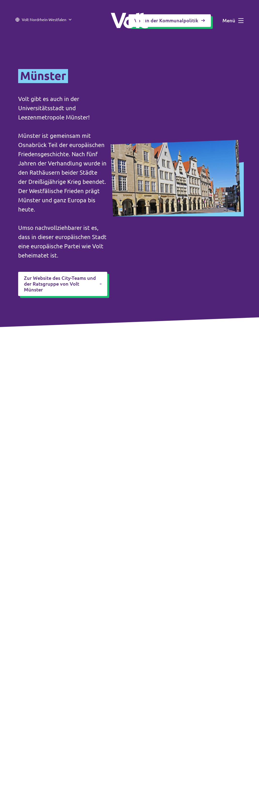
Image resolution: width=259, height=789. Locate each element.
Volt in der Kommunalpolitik (169, 20)
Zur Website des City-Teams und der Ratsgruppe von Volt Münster (62, 283)
